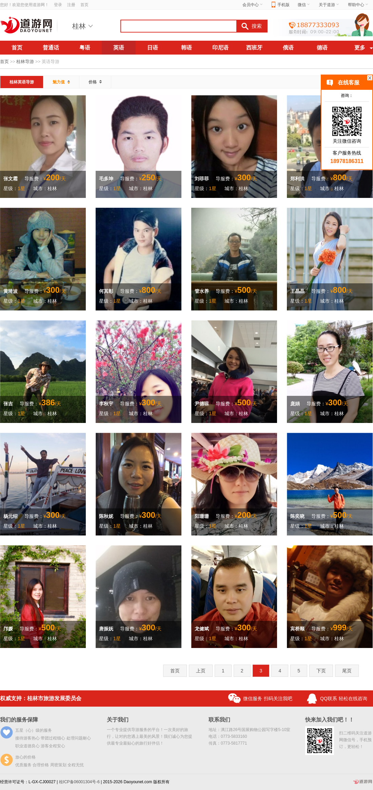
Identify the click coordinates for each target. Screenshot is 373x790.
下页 (321, 670)
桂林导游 (25, 61)
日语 (152, 47)
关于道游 (329, 4)
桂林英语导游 (21, 82)
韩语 (186, 47)
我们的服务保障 (19, 720)
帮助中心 (358, 4)
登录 (58, 4)
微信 (304, 4)
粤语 (84, 47)
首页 (84, 4)
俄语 (288, 47)
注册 (71, 4)
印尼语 (220, 47)
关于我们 (118, 720)
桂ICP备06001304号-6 (79, 781)
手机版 (281, 5)
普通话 (51, 47)
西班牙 (254, 47)
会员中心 (252, 4)
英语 (118, 47)
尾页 (347, 670)
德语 (322, 47)
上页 (200, 670)
